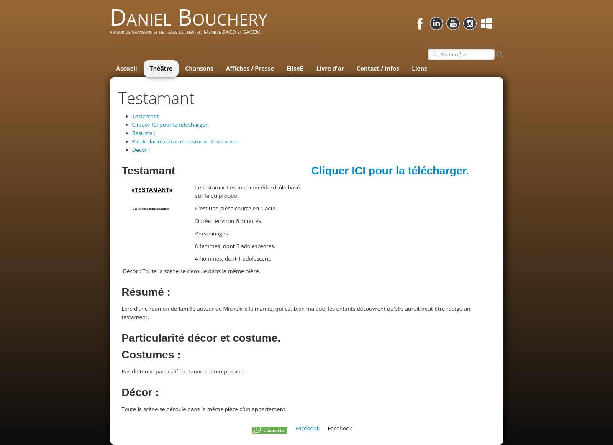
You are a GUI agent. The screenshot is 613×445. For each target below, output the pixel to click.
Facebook (307, 428)
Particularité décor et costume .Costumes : (185, 141)
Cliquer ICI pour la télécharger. (170, 124)
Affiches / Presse (250, 68)
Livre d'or (330, 68)
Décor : (141, 149)
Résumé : (144, 133)
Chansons (199, 68)
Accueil (126, 68)
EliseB (295, 68)
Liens (419, 68)
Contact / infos (378, 68)
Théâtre (161, 68)
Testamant (145, 116)
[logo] (192, 24)
